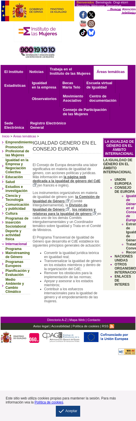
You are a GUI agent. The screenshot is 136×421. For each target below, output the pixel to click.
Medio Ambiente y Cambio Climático (14, 286)
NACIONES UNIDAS (124, 258)
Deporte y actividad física (13, 235)
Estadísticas (15, 85)
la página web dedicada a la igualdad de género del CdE (66, 181)
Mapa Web (77, 320)
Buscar (115, 9)
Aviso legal (41, 326)
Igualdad (44, 85)
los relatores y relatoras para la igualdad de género (65, 211)
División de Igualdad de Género (60, 207)
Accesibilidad (60, 326)
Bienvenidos (85, 2)
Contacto (93, 320)
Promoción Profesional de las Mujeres (17, 151)
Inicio (5, 136)
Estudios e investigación (16, 189)
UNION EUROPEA (123, 182)
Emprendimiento (19, 142)
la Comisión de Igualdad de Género (66, 199)
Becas (71, 85)
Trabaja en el (70, 71)
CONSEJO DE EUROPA (125, 190)
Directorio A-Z (57, 320)
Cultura (11, 214)
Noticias (36, 72)
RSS (108, 326)
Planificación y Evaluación (17, 273)
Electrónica (14, 125)
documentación (103, 98)
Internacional (16, 244)
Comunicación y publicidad (17, 207)
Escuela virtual (99, 85)
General (48, 125)
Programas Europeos (14, 264)
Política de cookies (85, 326)
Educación (14, 177)
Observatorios (44, 99)
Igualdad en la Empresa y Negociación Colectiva (16, 166)
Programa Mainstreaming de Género (17, 253)
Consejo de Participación (85, 111)
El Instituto (13, 72)
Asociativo (73, 98)
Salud (10, 182)
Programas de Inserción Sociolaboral (16, 222)
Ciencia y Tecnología (14, 198)
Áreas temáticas (110, 72)
